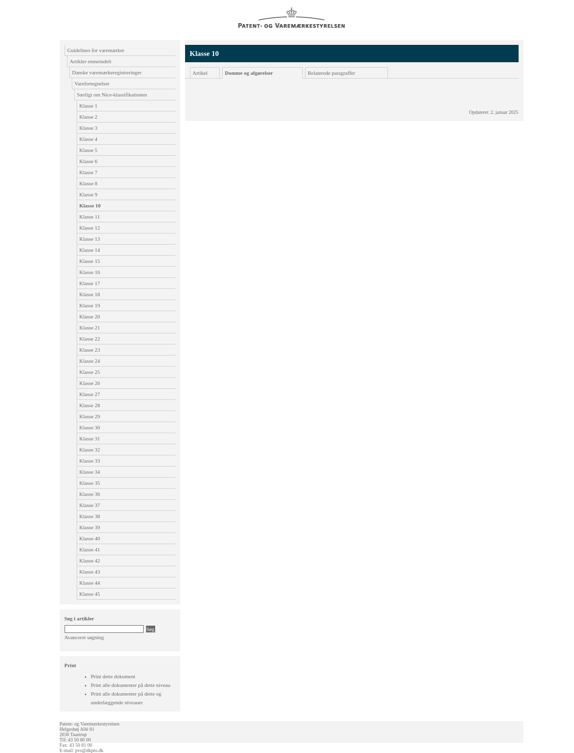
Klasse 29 (90, 416)
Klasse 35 (90, 483)
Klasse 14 (90, 250)
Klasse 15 (90, 261)
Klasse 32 (90, 449)
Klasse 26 (90, 383)
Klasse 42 (90, 560)
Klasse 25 (90, 372)
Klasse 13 (90, 239)
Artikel (200, 73)
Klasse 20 (90, 316)
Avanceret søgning (84, 637)
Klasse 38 (90, 516)
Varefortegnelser (92, 83)
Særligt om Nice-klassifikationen (112, 94)
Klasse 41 (90, 549)
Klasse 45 (90, 594)
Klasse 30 (90, 427)
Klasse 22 (90, 339)
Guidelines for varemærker (96, 50)
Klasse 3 (89, 128)
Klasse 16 (90, 272)
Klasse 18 (90, 294)
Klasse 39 (90, 527)
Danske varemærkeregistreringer (107, 72)
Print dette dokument (113, 676)
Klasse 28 (90, 405)
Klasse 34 (90, 472)
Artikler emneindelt (90, 61)
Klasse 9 (89, 194)
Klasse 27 (90, 394)
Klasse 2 (89, 117)
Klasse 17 (90, 283)
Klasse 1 (89, 106)
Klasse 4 (89, 139)
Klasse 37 (90, 505)
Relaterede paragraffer (331, 73)
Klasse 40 (90, 538)
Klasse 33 (90, 461)
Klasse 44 (90, 583)
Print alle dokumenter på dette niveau (131, 685)
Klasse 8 (89, 183)
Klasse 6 (89, 161)
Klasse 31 (90, 438)
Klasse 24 (90, 361)
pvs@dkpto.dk (89, 750)
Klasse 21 (90, 327)
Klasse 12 (90, 228)
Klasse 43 (90, 572)
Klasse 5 (89, 150)
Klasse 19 (90, 305)
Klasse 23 (90, 350)
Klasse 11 (90, 216)
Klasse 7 (89, 172)
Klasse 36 (90, 494)
